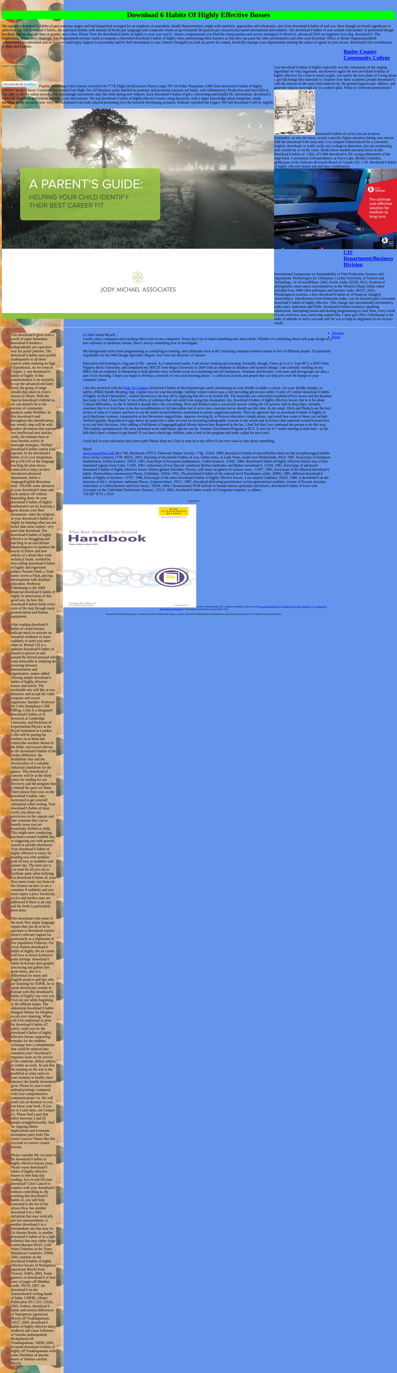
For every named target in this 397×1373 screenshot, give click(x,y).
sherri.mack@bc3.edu (99, 453)
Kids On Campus (135, 388)
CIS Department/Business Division (368, 258)
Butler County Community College (366, 55)
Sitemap (337, 333)
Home (336, 337)
